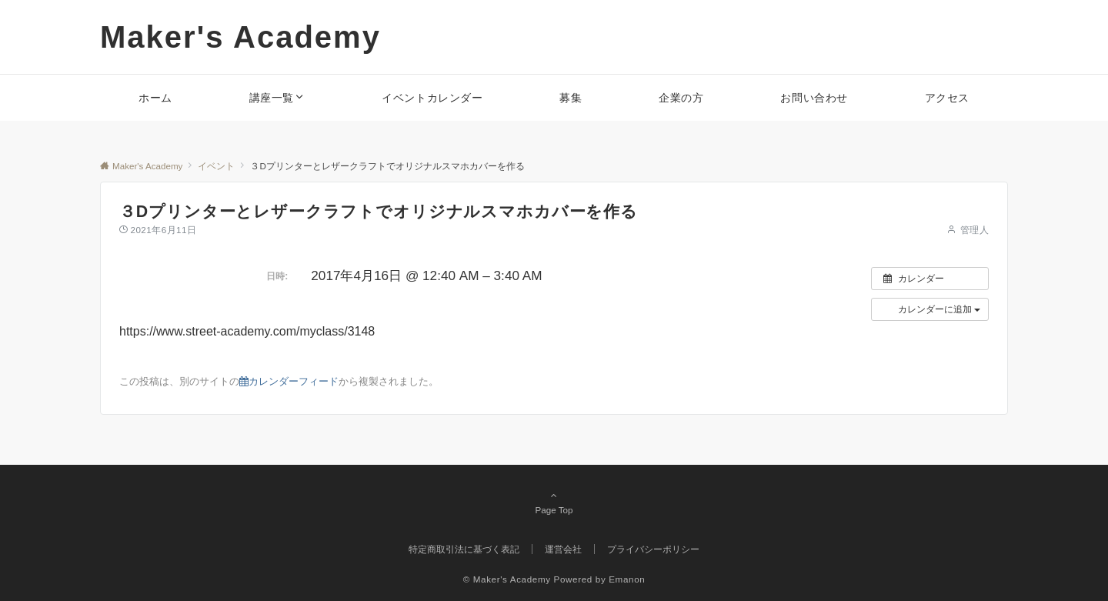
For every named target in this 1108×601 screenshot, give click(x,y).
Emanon (627, 579)
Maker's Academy (240, 37)
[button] (930, 309)
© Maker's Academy (507, 579)
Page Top (554, 502)
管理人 (974, 230)
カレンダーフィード (289, 381)
